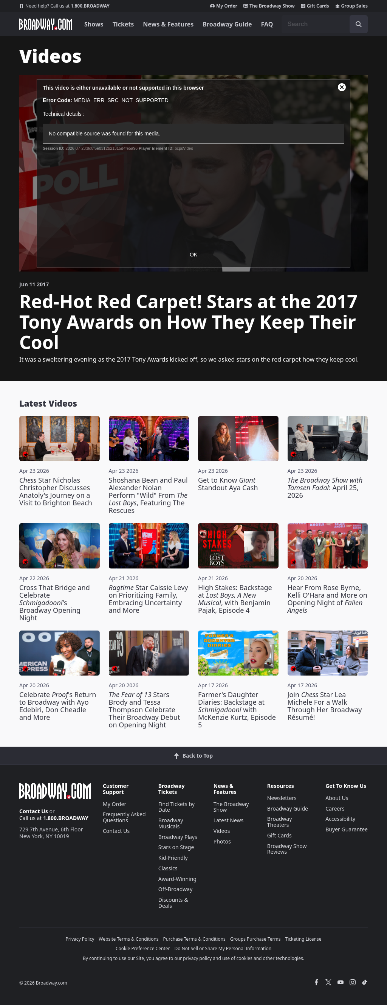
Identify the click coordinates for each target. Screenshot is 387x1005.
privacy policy (197, 958)
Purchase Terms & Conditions (194, 939)
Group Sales (351, 6)
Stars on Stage (176, 847)
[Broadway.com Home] (45, 24)
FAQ (267, 24)
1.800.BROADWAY (64, 6)
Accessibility (340, 818)
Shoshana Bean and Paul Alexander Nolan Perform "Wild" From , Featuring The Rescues (148, 495)
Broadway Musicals (170, 823)
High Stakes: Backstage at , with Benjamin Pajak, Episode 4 (235, 599)
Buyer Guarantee (346, 829)
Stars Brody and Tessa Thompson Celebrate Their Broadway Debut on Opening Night (144, 709)
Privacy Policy (80, 939)
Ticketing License (303, 939)
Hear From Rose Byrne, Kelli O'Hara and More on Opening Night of (327, 599)
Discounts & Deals (173, 902)
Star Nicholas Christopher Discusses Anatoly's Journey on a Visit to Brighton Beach (55, 491)
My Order (223, 6)
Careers (334, 808)
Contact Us (33, 811)
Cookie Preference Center (143, 948)
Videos (222, 830)
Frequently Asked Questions (124, 817)
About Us (336, 798)
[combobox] (325, 24)
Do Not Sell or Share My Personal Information (222, 948)
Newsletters (282, 798)
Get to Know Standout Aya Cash (228, 483)
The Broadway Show (269, 6)
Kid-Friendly (173, 857)
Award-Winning (177, 878)
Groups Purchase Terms (255, 939)
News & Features (168, 24)
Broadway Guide (227, 24)
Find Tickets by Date (176, 807)
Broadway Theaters (279, 821)
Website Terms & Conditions (128, 939)
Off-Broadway (175, 889)
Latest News (229, 820)
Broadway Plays (177, 836)
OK (193, 255)
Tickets (123, 24)
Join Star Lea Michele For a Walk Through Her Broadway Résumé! (325, 706)
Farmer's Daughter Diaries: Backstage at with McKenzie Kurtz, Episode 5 (237, 709)
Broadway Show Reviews (287, 849)
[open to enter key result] (359, 24)
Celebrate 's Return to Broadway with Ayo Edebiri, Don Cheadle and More (57, 706)
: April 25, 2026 (325, 487)
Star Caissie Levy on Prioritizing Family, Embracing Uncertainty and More (148, 599)
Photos (222, 841)
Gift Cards (315, 6)
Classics (168, 868)
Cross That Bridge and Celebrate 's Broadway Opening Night (54, 602)
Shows (94, 24)
